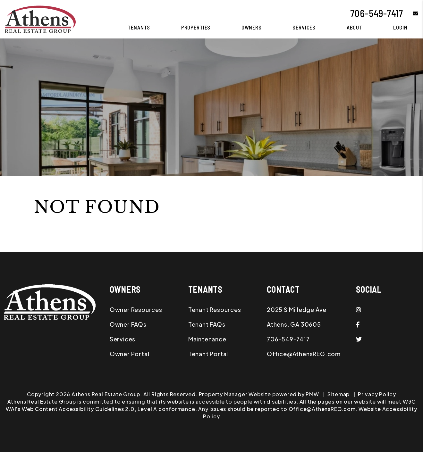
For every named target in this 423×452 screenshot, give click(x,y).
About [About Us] (354, 27)
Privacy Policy (377, 394)
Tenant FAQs (206, 324)
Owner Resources (136, 309)
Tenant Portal (208, 353)
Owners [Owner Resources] (251, 27)
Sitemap (338, 394)
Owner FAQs (128, 324)
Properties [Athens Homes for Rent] (196, 27)
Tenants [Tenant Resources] (139, 27)
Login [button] (400, 27)
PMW (312, 394)
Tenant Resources (214, 309)
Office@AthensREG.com (304, 353)
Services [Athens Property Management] (304, 27)
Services (122, 339)
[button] (410, 13)
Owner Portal (129, 353)
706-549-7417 (376, 13)
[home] (40, 18)
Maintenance (207, 339)
